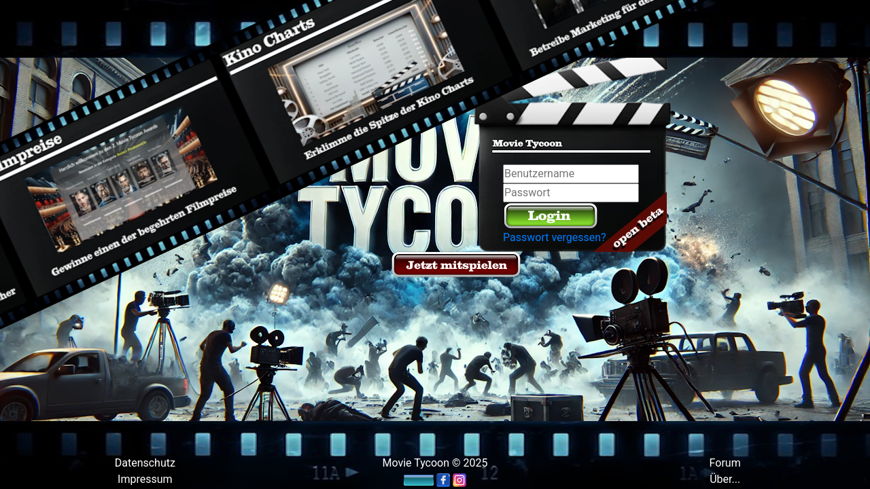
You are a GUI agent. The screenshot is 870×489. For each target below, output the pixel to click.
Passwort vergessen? (554, 237)
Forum (725, 462)
